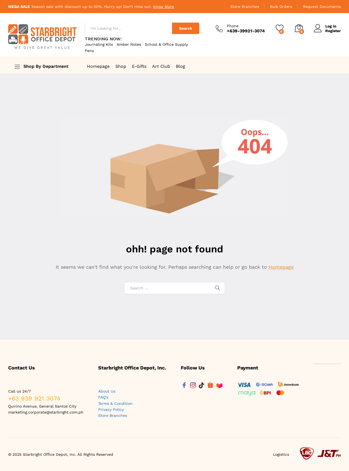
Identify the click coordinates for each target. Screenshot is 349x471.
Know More (163, 6)
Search (185, 28)
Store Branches (244, 6)
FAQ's (103, 397)
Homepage (98, 66)
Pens (89, 50)
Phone (233, 26)
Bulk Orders (281, 6)
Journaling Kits (99, 44)
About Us (106, 391)
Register (333, 31)
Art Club (161, 66)
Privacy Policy (111, 409)
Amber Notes (129, 44)
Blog (180, 66)
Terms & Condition (115, 403)
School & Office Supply (166, 44)
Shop (120, 66)
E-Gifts (139, 66)
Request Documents (322, 6)
